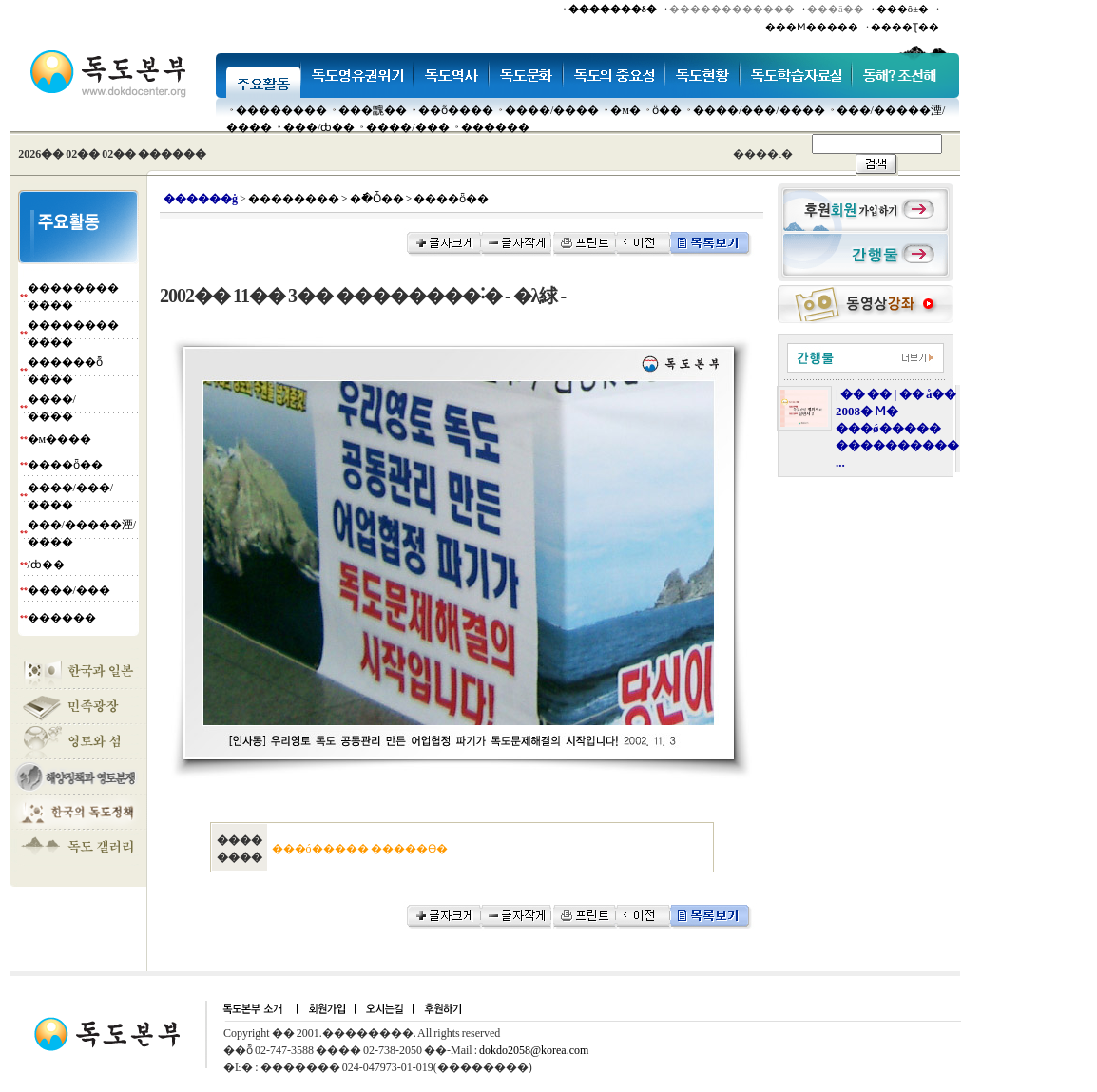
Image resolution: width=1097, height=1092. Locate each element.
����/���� (552, 110)
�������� (281, 110)
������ (495, 127)
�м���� (60, 439)
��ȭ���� (455, 110)
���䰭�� (372, 110)
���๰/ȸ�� (319, 127)
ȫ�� (667, 110)
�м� (625, 110)
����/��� (407, 127)
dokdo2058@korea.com (533, 1050)
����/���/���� (759, 110)
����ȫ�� (65, 464)
